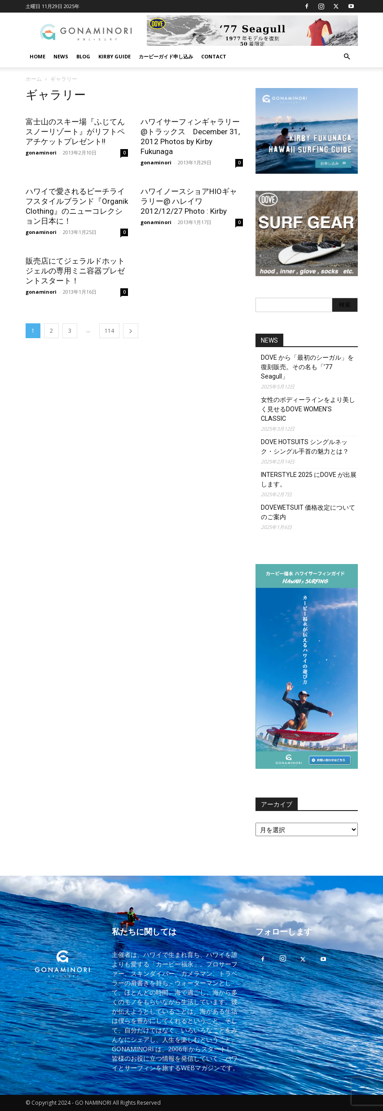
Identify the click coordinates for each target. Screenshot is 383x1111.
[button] (347, 57)
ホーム (34, 79)
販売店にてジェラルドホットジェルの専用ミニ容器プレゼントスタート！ (75, 270)
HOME (37, 56)
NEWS (60, 56)
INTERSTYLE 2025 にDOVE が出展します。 (309, 479)
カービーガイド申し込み (166, 56)
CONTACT (213, 56)
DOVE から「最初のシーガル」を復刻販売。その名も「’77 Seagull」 (307, 367)
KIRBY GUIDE (114, 56)
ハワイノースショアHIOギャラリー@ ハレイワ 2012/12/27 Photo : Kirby (189, 201)
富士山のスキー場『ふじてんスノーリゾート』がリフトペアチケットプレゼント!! (75, 131)
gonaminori (41, 152)
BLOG (83, 56)
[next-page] (130, 330)
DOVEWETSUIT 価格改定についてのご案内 (308, 512)
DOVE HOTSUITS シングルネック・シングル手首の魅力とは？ (305, 446)
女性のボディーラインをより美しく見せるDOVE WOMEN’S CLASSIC (308, 409)
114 (109, 331)
